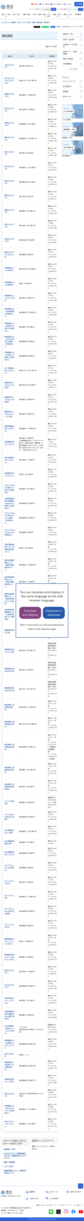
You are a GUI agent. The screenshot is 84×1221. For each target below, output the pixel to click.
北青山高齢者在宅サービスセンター (9, 460)
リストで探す (26, 22)
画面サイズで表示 (51, 46)
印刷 (53, 26)
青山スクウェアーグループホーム (9, 1124)
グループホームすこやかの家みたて (9, 868)
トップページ (5, 22)
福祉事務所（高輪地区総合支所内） (9, 770)
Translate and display (30, 612)
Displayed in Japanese (53, 612)
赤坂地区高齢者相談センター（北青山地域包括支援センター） (9, 581)
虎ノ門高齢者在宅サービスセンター (9, 370)
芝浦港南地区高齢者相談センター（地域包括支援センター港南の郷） (9, 614)
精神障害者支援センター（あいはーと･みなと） (9, 957)
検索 (81, 9)
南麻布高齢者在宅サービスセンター (9, 428)
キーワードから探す (42, 9)
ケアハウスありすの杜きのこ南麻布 (9, 817)
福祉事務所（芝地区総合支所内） (9, 707)
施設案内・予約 (16, 22)
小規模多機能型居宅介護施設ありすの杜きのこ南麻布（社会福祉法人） (9, 503)
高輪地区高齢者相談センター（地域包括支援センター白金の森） (9, 598)
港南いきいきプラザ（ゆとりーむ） (9, 254)
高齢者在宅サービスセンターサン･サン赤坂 (9, 414)
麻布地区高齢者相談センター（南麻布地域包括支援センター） (9, 564)
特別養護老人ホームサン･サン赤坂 (9, 298)
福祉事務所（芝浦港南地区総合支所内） (9, 787)
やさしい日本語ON (57, 4)
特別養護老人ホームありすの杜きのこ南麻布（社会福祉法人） (9, 341)
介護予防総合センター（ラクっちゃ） (9, 1000)
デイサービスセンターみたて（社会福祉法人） (9, 532)
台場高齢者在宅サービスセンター (9, 444)
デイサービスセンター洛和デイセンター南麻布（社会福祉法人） (9, 517)
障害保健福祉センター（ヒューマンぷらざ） (9, 941)
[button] (34, 4)
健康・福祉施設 (37, 22)
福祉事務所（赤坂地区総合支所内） (9, 747)
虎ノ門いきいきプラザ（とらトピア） (9, 80)
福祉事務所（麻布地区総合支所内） (9, 724)
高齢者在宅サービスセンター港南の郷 (9, 399)
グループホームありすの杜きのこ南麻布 (9, 911)
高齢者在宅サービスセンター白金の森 (9, 385)
